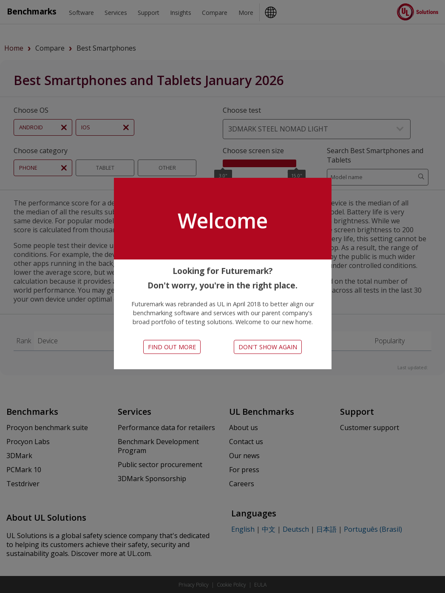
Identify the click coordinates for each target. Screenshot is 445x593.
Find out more (172, 347)
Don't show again (267, 347)
